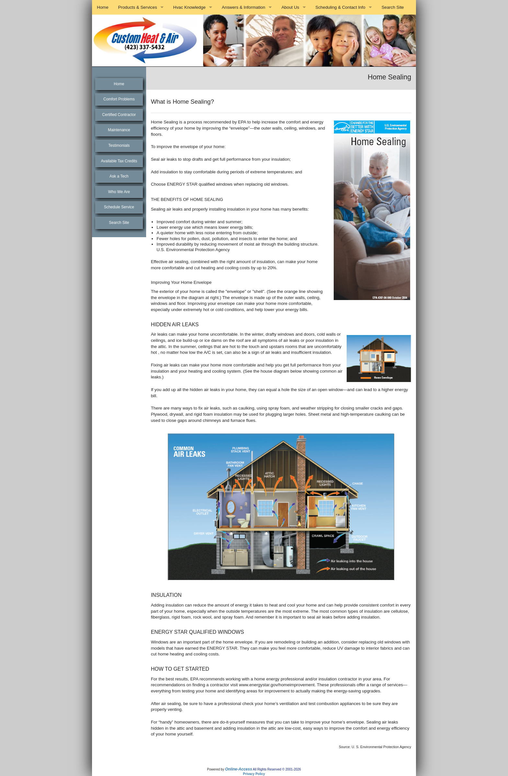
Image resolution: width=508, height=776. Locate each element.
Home (103, 7)
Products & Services (137, 7)
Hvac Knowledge (189, 7)
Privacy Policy (254, 774)
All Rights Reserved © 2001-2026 (277, 769)
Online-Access (238, 769)
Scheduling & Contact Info (340, 7)
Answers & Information (243, 7)
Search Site (393, 7)
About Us (290, 7)
